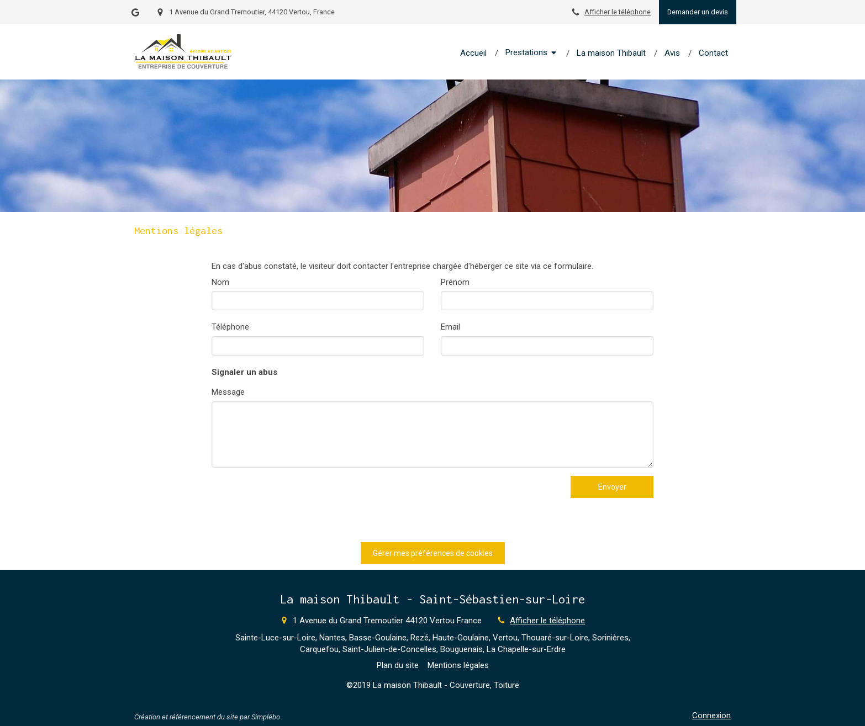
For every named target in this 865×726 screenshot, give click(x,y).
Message (228, 392)
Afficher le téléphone (617, 12)
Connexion (711, 715)
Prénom (455, 282)
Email (450, 327)
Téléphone (230, 327)
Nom (220, 282)
